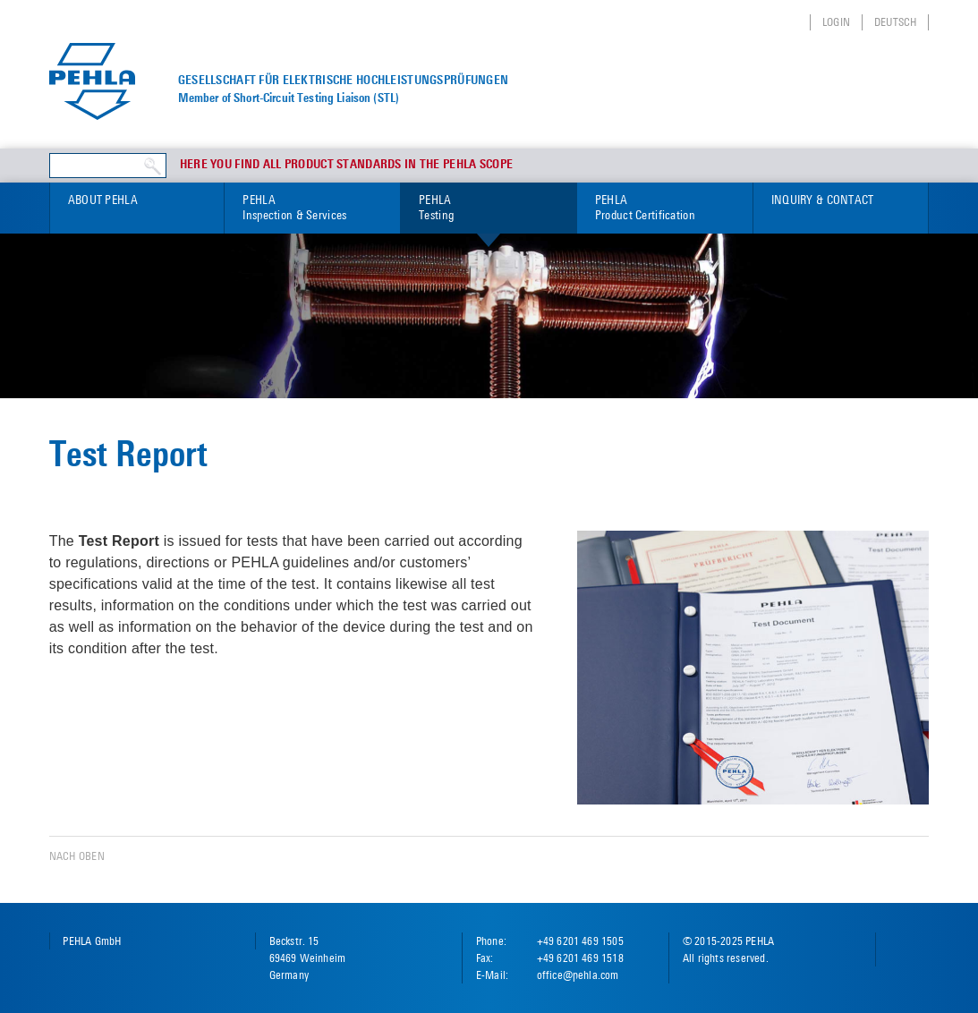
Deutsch (895, 22)
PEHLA (312, 208)
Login (836, 22)
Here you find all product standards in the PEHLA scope (347, 164)
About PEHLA (103, 199)
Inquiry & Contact (822, 199)
